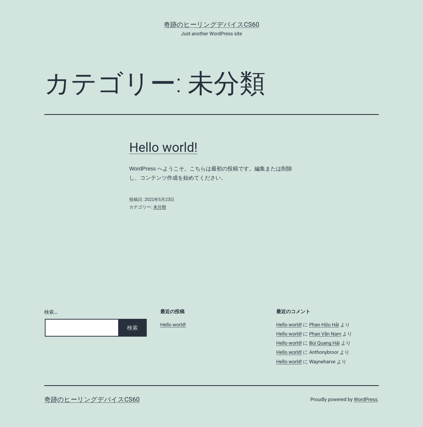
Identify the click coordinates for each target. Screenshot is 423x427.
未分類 (159, 207)
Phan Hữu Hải (324, 324)
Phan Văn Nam (325, 334)
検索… (50, 312)
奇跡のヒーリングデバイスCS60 (211, 24)
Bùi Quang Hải (324, 343)
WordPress (365, 399)
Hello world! (163, 147)
